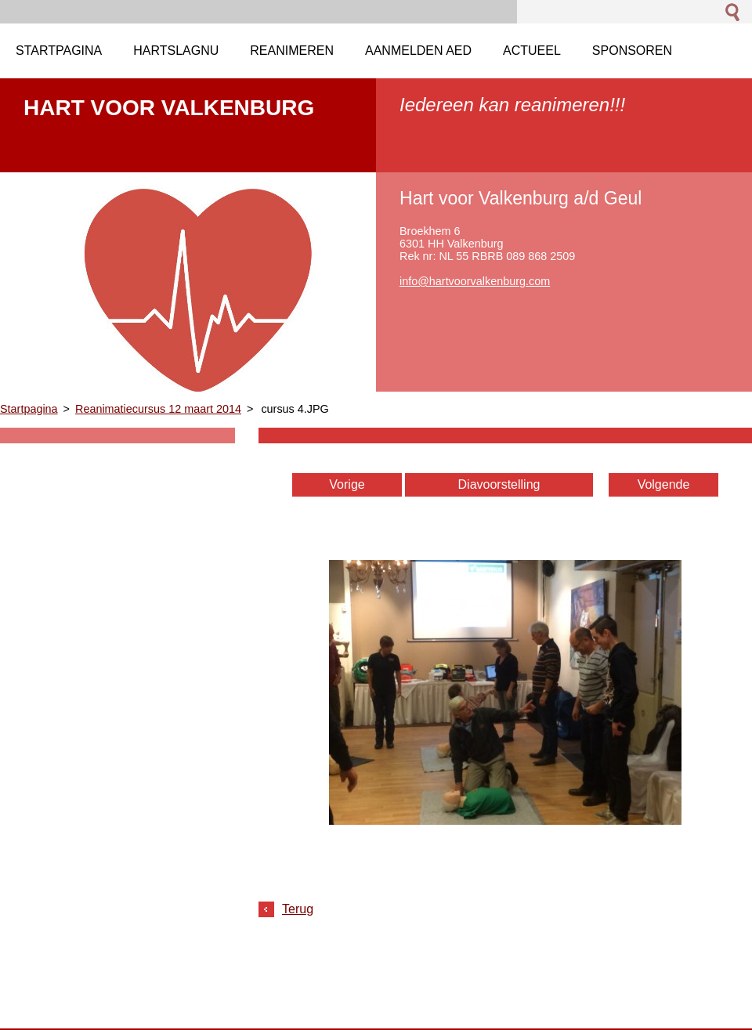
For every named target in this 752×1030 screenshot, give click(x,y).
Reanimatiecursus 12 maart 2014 (158, 409)
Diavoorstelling (499, 484)
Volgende (664, 484)
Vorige (346, 484)
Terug (297, 909)
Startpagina (29, 409)
